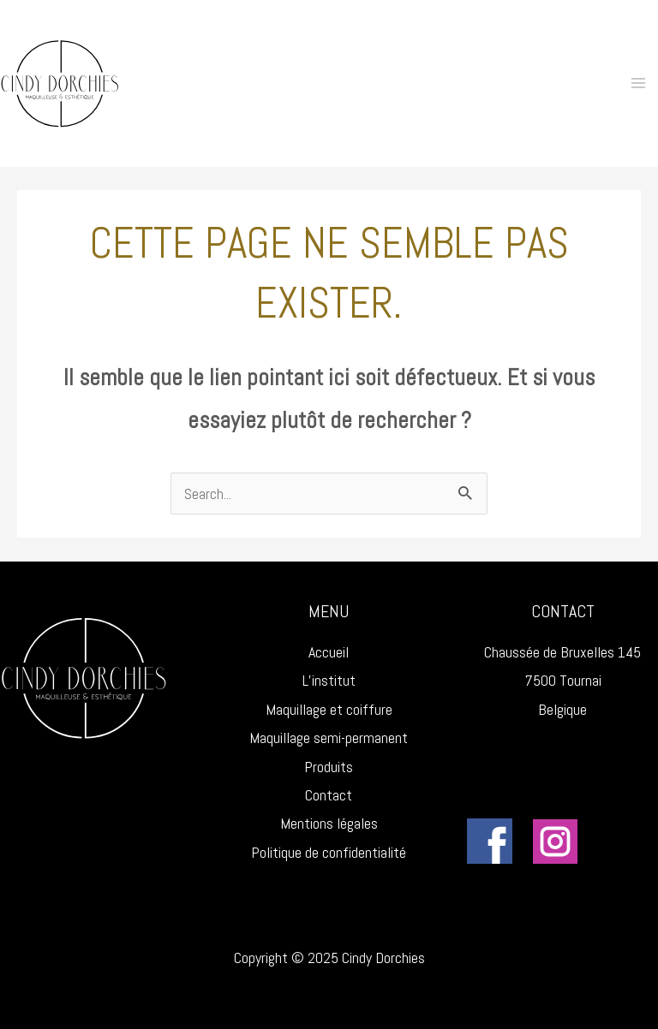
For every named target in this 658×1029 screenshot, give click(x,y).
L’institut (329, 680)
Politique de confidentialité (328, 852)
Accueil (328, 652)
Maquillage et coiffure (329, 709)
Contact (328, 795)
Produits (328, 766)
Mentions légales (329, 823)
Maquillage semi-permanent (328, 737)
